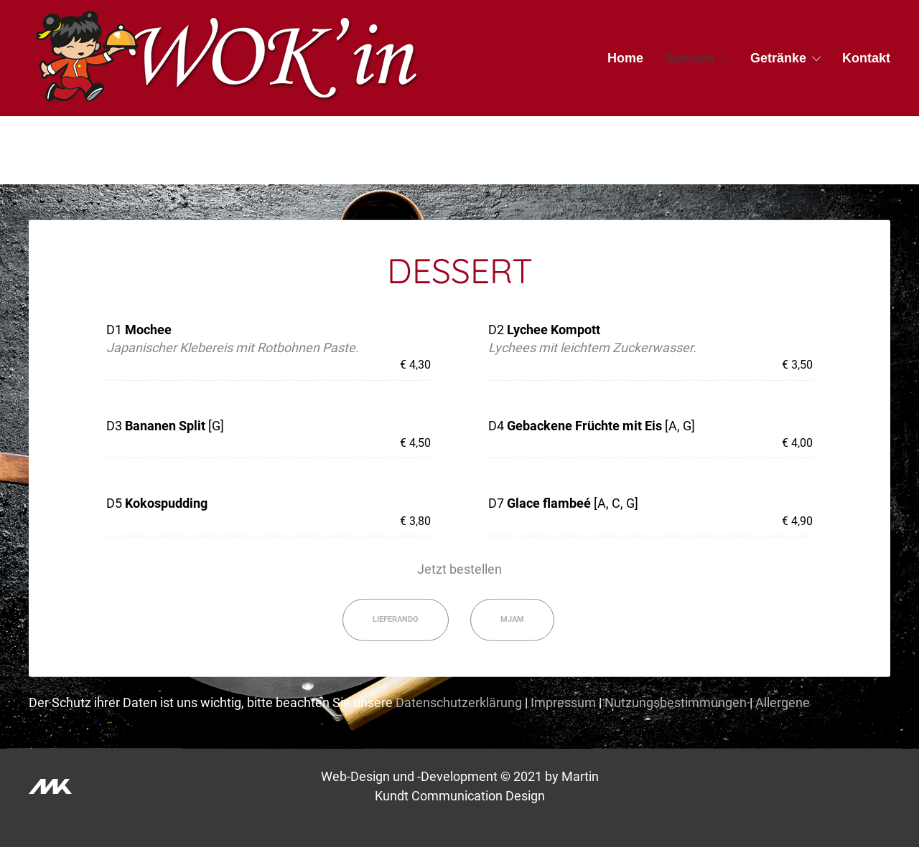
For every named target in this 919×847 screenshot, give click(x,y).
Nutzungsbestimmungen (676, 702)
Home (625, 58)
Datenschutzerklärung (459, 702)
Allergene (782, 702)
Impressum (563, 702)
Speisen (689, 58)
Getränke (778, 58)
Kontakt (866, 58)
